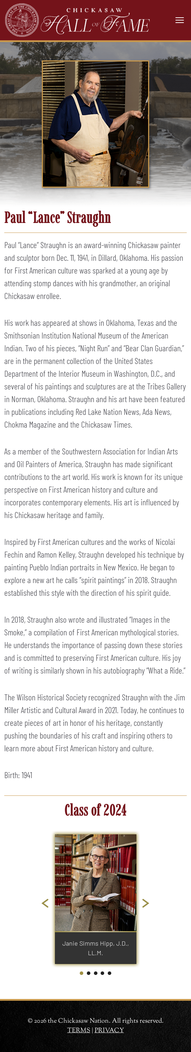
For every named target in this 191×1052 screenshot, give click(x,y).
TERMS (78, 1030)
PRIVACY (109, 1030)
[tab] (81, 973)
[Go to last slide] (45, 903)
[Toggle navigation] (180, 20)
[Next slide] (146, 903)
